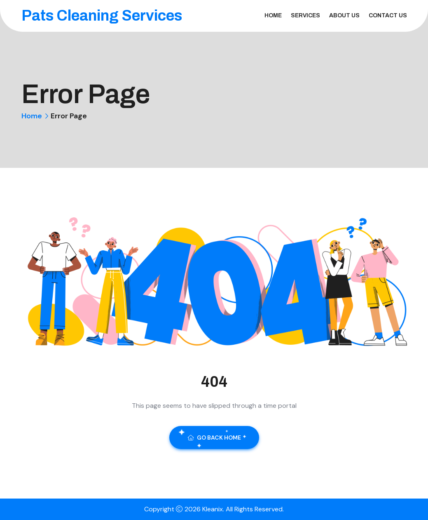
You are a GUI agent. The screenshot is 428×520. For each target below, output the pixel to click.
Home (273, 15)
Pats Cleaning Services (101, 15)
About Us (344, 15)
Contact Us (388, 15)
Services (305, 15)
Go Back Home (214, 437)
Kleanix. (214, 509)
